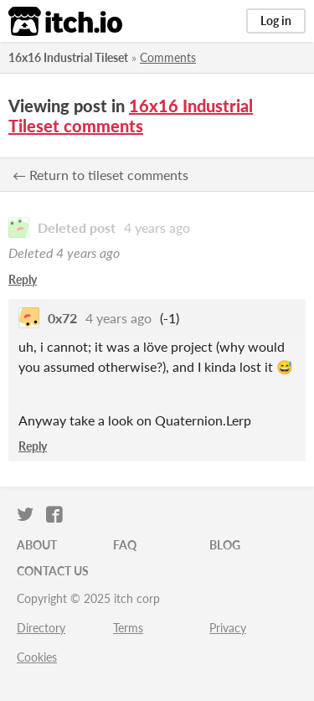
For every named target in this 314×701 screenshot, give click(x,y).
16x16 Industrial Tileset (68, 57)
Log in (275, 20)
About (37, 545)
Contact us (53, 571)
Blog (224, 545)
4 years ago (157, 227)
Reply (22, 279)
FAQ (124, 545)
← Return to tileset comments (100, 175)
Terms (128, 628)
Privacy (227, 628)
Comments (168, 57)
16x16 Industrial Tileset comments (130, 115)
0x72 (62, 318)
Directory (41, 628)
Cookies (37, 657)
